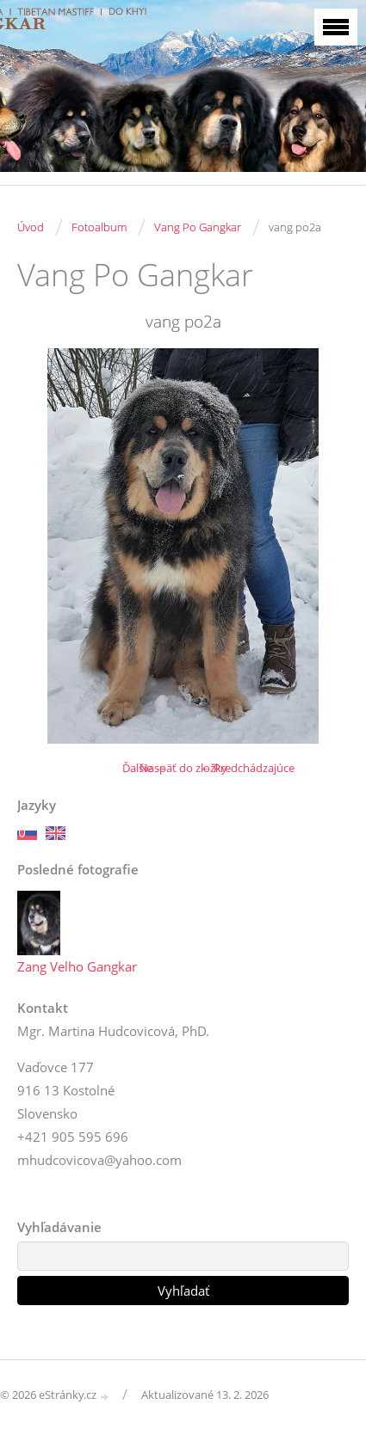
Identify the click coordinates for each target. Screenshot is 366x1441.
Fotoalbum (99, 227)
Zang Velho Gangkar (77, 966)
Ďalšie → (144, 768)
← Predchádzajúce (247, 768)
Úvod (30, 227)
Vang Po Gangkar (197, 227)
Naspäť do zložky (183, 768)
